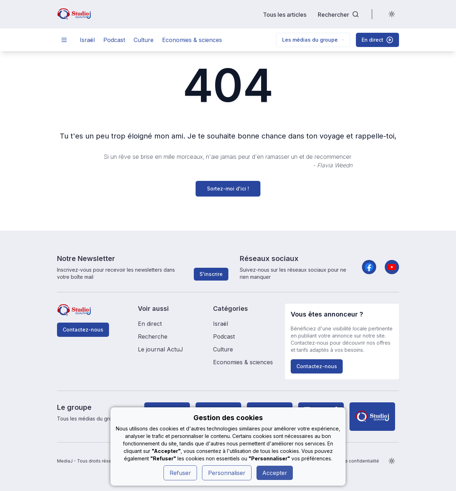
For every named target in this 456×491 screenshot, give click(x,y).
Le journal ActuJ (160, 349)
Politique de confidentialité (350, 461)
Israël (87, 39)
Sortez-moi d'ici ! (228, 189)
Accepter (274, 472)
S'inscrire (211, 274)
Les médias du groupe (313, 40)
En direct (150, 323)
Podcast (114, 39)
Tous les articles (284, 14)
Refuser (180, 472)
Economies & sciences (192, 39)
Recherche (152, 336)
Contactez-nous (83, 330)
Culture (144, 39)
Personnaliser (226, 472)
